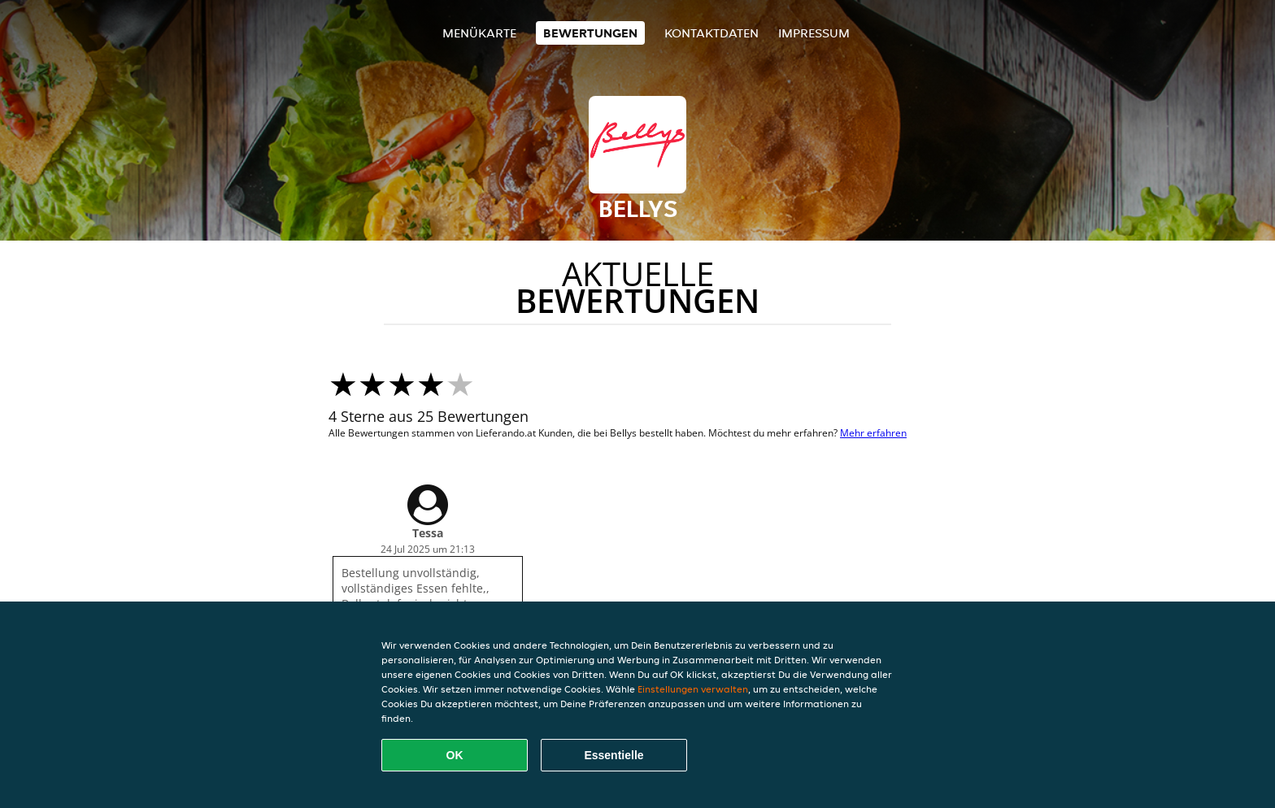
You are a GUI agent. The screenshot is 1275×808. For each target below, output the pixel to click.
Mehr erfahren (873, 433)
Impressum (814, 32)
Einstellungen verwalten (693, 689)
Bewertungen (590, 32)
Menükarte (479, 32)
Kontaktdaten (711, 32)
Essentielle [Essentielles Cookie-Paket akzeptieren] (613, 755)
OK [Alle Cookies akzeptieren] (454, 755)
